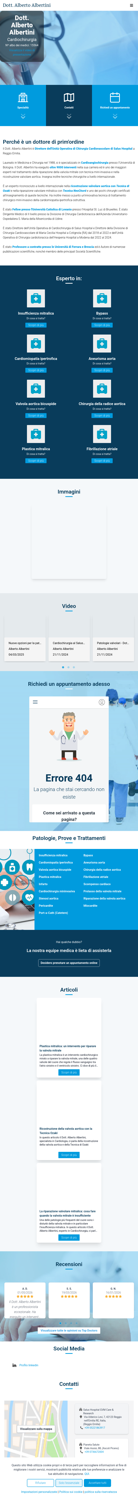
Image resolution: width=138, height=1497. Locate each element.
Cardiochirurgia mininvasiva (57, 891)
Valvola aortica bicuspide (55, 869)
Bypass (88, 855)
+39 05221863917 (95, 1427)
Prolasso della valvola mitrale (102, 891)
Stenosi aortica (48, 898)
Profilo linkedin (28, 1365)
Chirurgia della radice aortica (102, 869)
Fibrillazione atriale (96, 877)
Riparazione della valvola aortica (104, 898)
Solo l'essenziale (69, 1483)
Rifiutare (40, 1483)
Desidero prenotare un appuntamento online (69, 963)
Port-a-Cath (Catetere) (53, 913)
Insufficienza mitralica (53, 855)
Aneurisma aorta (94, 862)
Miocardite (90, 905)
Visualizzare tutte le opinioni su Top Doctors (69, 1330)
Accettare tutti (97, 1483)
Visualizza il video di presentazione (22, 52)
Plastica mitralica (50, 877)
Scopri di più (36, 325)
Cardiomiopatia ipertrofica (56, 862)
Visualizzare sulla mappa (36, 1429)
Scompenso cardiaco (97, 884)
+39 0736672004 (94, 1451)
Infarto (43, 884)
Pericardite (46, 905)
